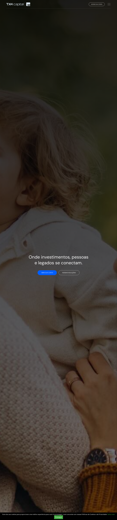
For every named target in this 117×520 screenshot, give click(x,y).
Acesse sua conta (96, 4)
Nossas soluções (69, 273)
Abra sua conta (47, 273)
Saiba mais (111, 514)
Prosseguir (58, 517)
